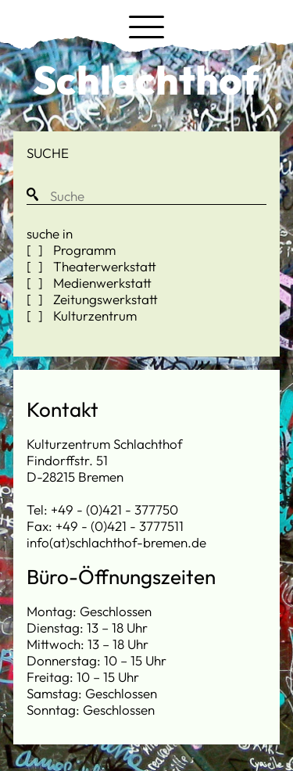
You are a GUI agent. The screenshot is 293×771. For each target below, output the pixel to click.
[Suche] (146, 196)
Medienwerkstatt (101, 282)
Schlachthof (146, 80)
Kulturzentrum (93, 315)
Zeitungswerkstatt (104, 299)
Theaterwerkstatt (103, 266)
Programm (83, 250)
